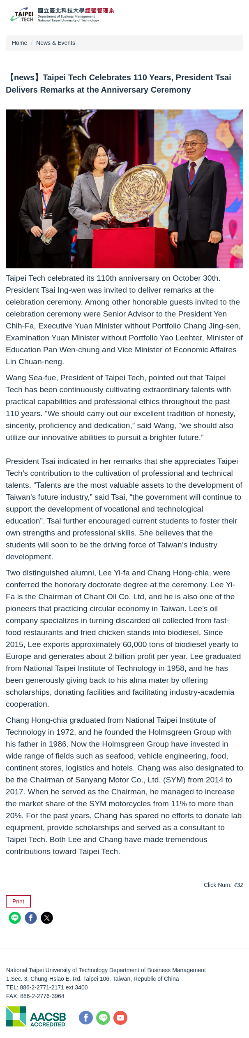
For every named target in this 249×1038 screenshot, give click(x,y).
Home (19, 43)
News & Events (55, 43)
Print (18, 901)
